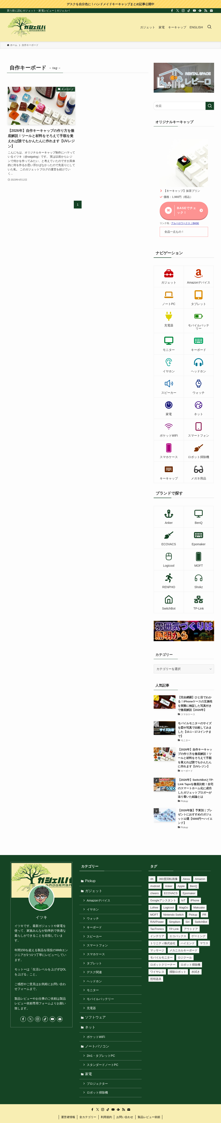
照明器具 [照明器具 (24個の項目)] (155, 979)
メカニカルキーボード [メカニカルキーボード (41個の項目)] (183, 950)
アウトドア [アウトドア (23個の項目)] (191, 929)
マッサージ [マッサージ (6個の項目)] (157, 950)
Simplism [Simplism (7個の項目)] (174, 921)
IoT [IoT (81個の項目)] (183, 900)
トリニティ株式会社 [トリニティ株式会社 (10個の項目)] (162, 943)
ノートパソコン (97, 1052)
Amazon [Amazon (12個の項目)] (200, 879)
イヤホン (93, 910)
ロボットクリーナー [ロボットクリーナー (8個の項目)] (162, 964)
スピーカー (94, 938)
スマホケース (96, 956)
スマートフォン (97, 947)
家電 (88, 1080)
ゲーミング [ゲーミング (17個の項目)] (198, 936)
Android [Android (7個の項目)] (155, 886)
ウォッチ (93, 919)
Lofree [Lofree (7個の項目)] (154, 907)
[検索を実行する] (209, 106)
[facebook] (172, 10)
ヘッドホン (94, 984)
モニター (93, 994)
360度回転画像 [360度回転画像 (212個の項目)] (168, 879)
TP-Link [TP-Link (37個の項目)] (174, 929)
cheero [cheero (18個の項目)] (154, 893)
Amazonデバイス (99, 901)
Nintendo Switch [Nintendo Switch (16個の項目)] (173, 914)
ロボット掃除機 (97, 1099)
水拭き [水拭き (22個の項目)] (195, 971)
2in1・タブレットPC (101, 1061)
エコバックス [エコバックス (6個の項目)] (177, 936)
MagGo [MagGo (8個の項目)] (183, 907)
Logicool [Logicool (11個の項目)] (168, 907)
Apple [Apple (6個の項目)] (181, 886)
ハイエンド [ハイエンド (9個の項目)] (188, 943)
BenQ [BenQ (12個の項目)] (193, 886)
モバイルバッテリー (100, 1003)
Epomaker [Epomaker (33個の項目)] (189, 893)
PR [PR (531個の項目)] (204, 914)
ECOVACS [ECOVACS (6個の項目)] (171, 893)
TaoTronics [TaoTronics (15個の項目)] (157, 929)
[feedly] (200, 10)
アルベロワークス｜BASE (185, 223)
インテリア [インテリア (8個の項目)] (157, 936)
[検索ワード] (184, 106)
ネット (90, 1032)
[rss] (205, 10)
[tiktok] (189, 10)
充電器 (91, 1012)
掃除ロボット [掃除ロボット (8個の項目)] (177, 971)
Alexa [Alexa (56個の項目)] (186, 879)
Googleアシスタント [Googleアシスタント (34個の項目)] (163, 900)
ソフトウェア (95, 1022)
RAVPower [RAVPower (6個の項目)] (157, 921)
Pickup (90, 881)
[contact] (211, 10)
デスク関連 (94, 975)
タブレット (94, 966)
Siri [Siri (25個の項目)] (187, 921)
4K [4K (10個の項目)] (152, 879)
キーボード (94, 929)
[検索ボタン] (209, 27)
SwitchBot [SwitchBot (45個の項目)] (201, 921)
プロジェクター (97, 1090)
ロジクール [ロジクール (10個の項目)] (185, 957)
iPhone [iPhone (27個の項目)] (195, 900)
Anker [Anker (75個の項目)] (168, 886)
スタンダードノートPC (103, 1071)
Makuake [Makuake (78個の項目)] (199, 907)
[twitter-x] (177, 10)
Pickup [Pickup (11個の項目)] (193, 914)
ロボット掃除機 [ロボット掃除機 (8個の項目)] (190, 964)
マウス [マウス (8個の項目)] (204, 943)
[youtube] (194, 10)
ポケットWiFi (96, 1042)
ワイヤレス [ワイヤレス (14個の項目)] (157, 971)
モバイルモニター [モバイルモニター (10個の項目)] (161, 957)
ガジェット (94, 891)
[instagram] (183, 10)
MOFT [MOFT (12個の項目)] (154, 914)
